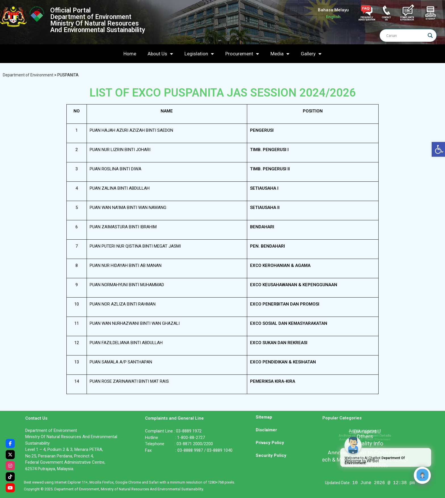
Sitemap (264, 417)
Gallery (311, 54)
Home (129, 54)
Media (279, 54)
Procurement (242, 54)
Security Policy (271, 455)
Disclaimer (266, 429)
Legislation (199, 54)
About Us (160, 54)
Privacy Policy (270, 442)
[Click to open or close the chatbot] (422, 475)
